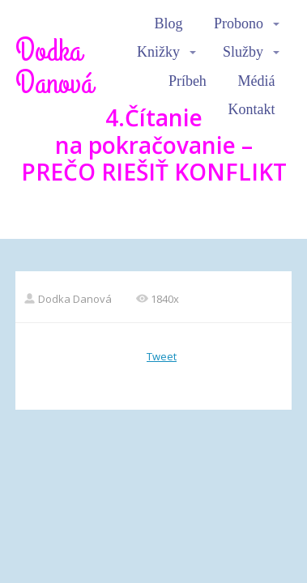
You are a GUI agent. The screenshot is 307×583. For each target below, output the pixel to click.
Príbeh (187, 81)
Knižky (158, 52)
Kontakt (251, 109)
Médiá (256, 81)
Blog (168, 23)
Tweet (162, 356)
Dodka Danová (54, 67)
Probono (238, 23)
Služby (243, 52)
